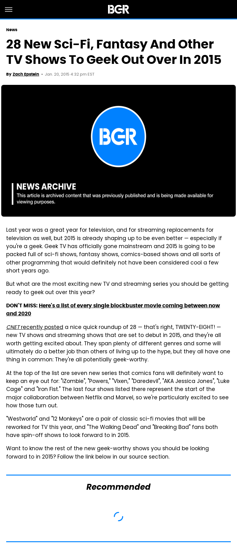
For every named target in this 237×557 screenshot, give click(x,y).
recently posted (34, 327)
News (11, 29)
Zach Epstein (26, 74)
